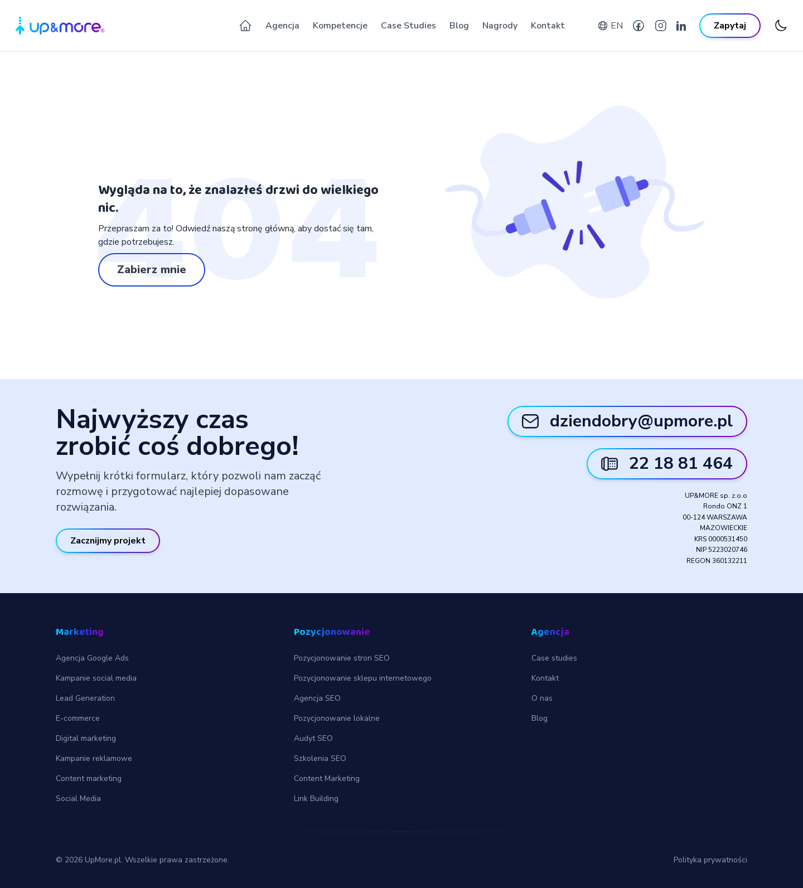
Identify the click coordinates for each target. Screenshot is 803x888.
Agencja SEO (317, 698)
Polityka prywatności (710, 860)
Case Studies (408, 26)
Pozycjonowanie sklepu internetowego (363, 678)
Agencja (282, 26)
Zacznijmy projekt (108, 541)
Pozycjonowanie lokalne (337, 718)
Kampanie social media (96, 678)
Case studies (554, 658)
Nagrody (499, 26)
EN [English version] (617, 26)
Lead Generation (85, 698)
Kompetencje (340, 26)
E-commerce (78, 718)
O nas (542, 698)
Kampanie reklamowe (94, 758)
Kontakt (548, 26)
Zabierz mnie (151, 269)
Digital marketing (86, 738)
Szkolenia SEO (320, 758)
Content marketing (89, 778)
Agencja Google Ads (92, 658)
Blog (459, 26)
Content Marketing (327, 778)
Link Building (316, 798)
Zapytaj (730, 26)
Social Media (78, 798)
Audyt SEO (313, 738)
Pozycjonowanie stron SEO (342, 658)
